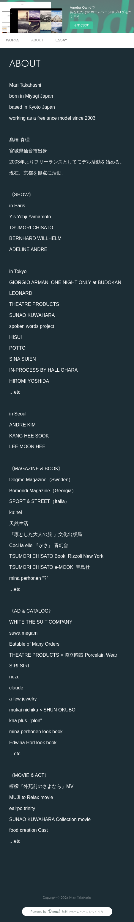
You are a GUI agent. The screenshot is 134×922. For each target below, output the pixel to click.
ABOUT (37, 40)
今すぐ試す (81, 25)
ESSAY (61, 40)
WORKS (12, 40)
